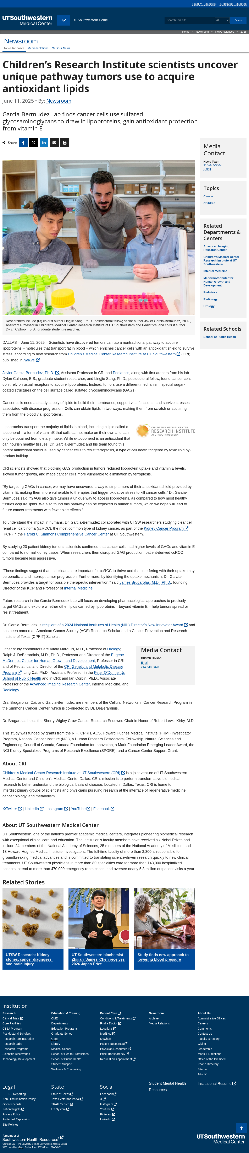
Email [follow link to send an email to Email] (144, 662)
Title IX (202, 1074)
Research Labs (12, 1043)
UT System (58, 1109)
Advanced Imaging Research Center (60, 684)
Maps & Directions (209, 1054)
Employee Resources (233, 3)
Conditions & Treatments (116, 1018)
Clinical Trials (11, 1018)
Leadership (205, 1049)
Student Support (61, 1064)
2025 (243, 31)
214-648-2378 (150, 667)
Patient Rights (11, 1109)
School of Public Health (220, 337)
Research (9, 1013)
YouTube (78, 809)
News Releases (224, 31)
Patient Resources (112, 1043)
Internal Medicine (78, 588)
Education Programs (64, 1028)
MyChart (105, 1038)
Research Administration (18, 1038)
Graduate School (62, 1033)
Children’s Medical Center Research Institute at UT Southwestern (122, 354)
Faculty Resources (204, 3)
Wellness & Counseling (66, 1069)
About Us (204, 1013)
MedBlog (105, 1033)
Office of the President (212, 1059)
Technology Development (18, 1059)
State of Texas (60, 1094)
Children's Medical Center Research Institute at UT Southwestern (221, 260)
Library (55, 1043)
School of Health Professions (70, 1054)
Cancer (208, 196)
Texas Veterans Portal (65, 1099)
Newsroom (202, 31)
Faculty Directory (209, 1038)
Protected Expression (16, 1119)
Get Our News (61, 48)
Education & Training (65, 1013)
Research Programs (15, 1049)
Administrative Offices (212, 1018)
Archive (154, 1018)
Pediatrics (121, 373)
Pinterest (105, 1114)
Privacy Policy (11, 1114)
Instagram (54, 809)
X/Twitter (9, 809)
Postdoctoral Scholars (16, 1033)
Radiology (10, 690)
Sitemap (203, 1069)
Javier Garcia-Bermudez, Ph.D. (28, 373)
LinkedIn (32, 809)
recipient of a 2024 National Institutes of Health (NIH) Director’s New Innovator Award (112, 625)
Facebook (101, 809)
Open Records (11, 1104)
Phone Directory (208, 1064)
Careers (203, 1023)
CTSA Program (12, 1028)
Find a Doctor (108, 1023)
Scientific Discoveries (16, 1054)
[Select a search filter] (222, 20)
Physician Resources (113, 1049)
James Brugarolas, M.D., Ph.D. (145, 582)
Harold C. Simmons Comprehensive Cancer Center (66, 534)
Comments (205, 1028)
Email (207, 169)
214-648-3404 (213, 165)
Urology (113, 649)
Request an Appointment (116, 1059)
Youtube (105, 1109)
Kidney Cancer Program (164, 528)
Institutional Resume (215, 1084)
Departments (59, 1023)
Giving (202, 1043)
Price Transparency (112, 1054)
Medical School (61, 1049)
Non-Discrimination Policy (19, 1099)
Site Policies (10, 1124)
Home (185, 31)
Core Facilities (11, 1023)
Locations (106, 1028)
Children (209, 203)
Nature (29, 360)
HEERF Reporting (14, 1094)
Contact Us (205, 1033)
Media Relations (38, 48)
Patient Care (108, 1013)
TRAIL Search (60, 1104)
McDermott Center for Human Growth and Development (218, 281)
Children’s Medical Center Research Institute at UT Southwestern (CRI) (61, 773)
